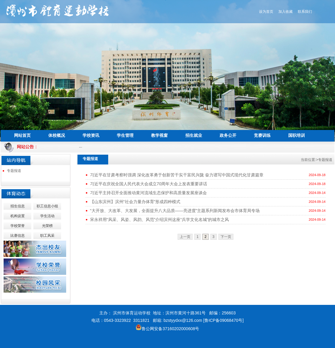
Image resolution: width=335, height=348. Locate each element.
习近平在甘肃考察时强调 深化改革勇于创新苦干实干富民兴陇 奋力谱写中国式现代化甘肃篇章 (176, 175)
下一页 (226, 237)
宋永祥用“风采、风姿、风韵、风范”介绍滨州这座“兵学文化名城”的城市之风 (159, 219)
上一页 (185, 237)
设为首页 (266, 12)
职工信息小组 (47, 206)
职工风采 (47, 235)
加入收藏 (285, 12)
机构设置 (17, 216)
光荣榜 (47, 226)
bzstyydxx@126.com (183, 320)
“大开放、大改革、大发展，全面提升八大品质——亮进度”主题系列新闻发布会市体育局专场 (175, 210)
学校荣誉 (17, 226)
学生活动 (47, 216)
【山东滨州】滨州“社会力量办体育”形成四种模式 (135, 201)
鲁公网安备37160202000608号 (167, 328)
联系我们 (305, 12)
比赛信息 (17, 235)
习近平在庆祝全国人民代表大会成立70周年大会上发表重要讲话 (148, 183)
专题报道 (14, 171)
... (81, 146)
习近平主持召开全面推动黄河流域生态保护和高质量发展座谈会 (148, 192)
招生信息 (17, 206)
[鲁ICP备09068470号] (223, 320)
